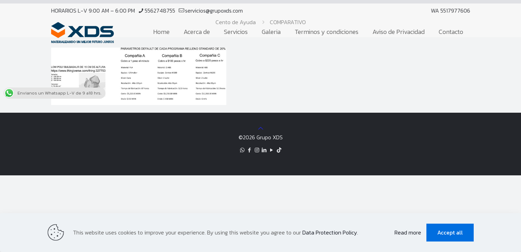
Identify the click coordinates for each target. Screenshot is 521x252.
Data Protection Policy (329, 232)
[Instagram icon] (257, 150)
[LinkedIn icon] (264, 150)
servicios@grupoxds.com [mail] (214, 10)
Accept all (450, 232)
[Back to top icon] (260, 128)
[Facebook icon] (249, 150)
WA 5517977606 (450, 10)
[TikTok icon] (279, 150)
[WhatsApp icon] (242, 150)
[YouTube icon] (271, 150)
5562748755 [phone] (160, 10)
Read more (408, 232)
